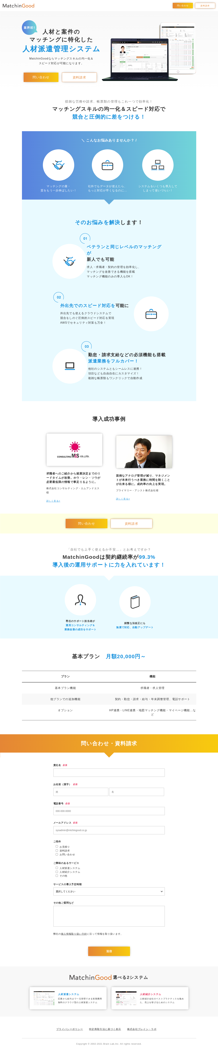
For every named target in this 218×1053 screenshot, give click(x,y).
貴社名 (57, 765)
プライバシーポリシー (69, 1029)
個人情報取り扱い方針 (74, 933)
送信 (109, 951)
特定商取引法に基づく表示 (105, 1029)
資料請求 (205, 6)
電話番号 (58, 803)
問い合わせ (183, 5)
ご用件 (57, 841)
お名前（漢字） (62, 784)
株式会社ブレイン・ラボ (141, 1029)
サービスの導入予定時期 (67, 884)
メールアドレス (62, 822)
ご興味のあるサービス (66, 863)
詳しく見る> (53, 501)
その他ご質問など (63, 902)
